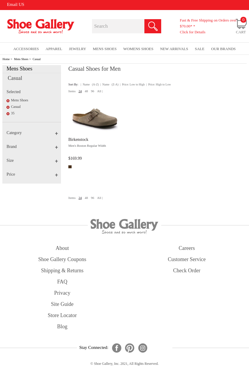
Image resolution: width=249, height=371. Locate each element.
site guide (62, 304)
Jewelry (77, 49)
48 (86, 91)
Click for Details (192, 32)
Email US (15, 4)
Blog (62, 326)
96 (92, 91)
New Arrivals (174, 49)
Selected (13, 92)
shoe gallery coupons (62, 259)
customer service (187, 259)
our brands (223, 49)
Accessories (26, 49)
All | (100, 91)
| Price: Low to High (132, 84)
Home (5, 59)
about (62, 248)
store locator (62, 315)
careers (187, 248)
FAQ (62, 281)
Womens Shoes (138, 49)
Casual (37, 59)
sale (200, 49)
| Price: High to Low (158, 84)
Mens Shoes (21, 59)
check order (186, 270)
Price (32, 174)
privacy (62, 293)
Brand (32, 146)
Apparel (54, 49)
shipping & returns (62, 270)
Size (32, 160)
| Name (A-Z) (90, 84)
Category (32, 133)
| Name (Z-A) (109, 84)
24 (80, 91)
